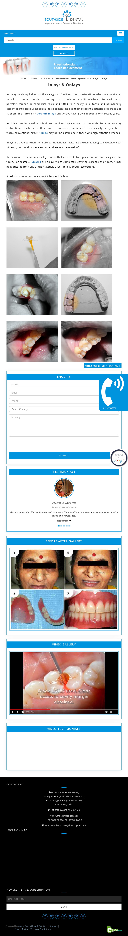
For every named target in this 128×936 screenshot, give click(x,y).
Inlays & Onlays (99, 79)
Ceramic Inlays (46, 113)
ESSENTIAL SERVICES (40, 79)
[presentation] (28, 444)
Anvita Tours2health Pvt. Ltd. (32, 926)
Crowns (36, 161)
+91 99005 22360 (73, 819)
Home (23, 79)
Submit (64, 455)
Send (64, 906)
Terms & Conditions (40, 929)
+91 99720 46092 (58, 810)
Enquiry (64, 53)
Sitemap (53, 926)
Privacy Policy (21, 929)
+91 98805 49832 (54, 819)
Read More (64, 520)
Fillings (43, 132)
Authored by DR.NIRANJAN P (102, 365)
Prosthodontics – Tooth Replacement (72, 79)
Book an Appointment (64, 47)
